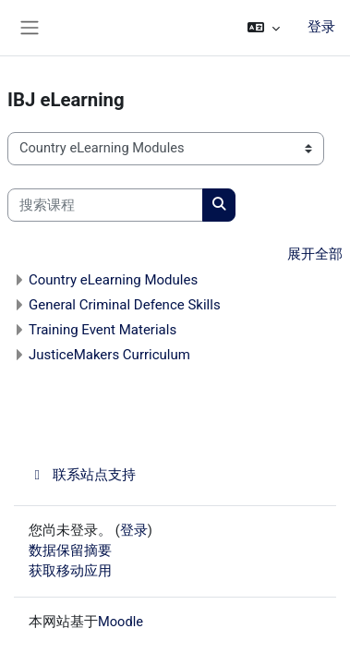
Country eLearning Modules (113, 280)
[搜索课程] (105, 205)
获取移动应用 (70, 570)
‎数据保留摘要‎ (70, 550)
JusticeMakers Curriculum (109, 354)
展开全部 (315, 254)
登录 (321, 26)
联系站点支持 (82, 474)
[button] (263, 28)
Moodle (120, 621)
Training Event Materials (102, 329)
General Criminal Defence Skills (125, 304)
